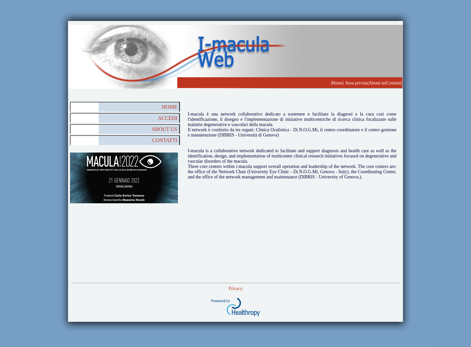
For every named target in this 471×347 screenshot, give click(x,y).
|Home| (337, 83)
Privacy (236, 288)
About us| (377, 83)
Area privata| (357, 83)
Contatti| (394, 83)
